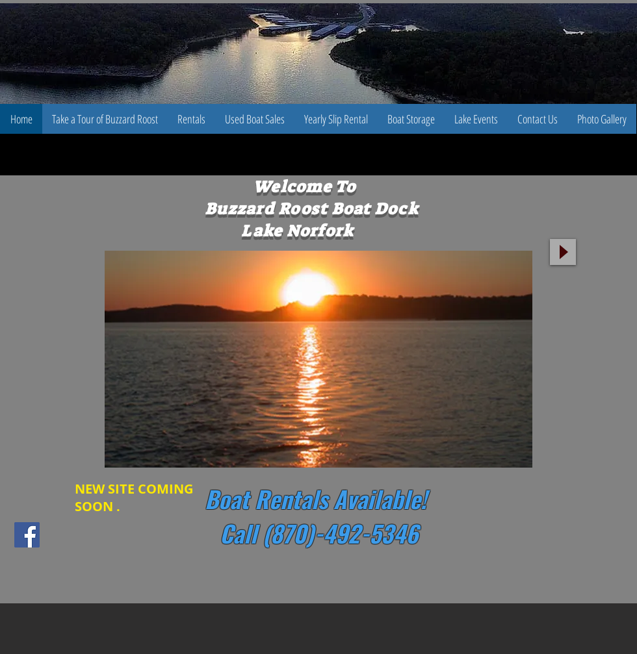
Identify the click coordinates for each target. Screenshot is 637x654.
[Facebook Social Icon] (27, 534)
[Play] (563, 252)
